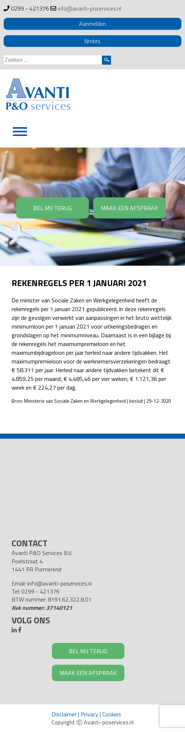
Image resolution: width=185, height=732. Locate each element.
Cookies (111, 714)
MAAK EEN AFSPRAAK (129, 208)
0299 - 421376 (30, 8)
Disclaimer (64, 714)
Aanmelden (92, 23)
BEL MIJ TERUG (52, 208)
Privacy (89, 714)
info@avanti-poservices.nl (89, 8)
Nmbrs (92, 41)
